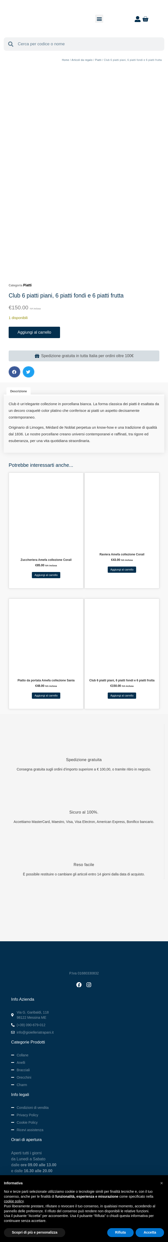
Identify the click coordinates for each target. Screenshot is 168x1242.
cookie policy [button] (13, 1201)
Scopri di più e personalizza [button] (34, 1232)
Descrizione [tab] (18, 391)
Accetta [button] (150, 1232)
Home (65, 60)
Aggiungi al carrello (34, 332)
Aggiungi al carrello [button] (46, 574)
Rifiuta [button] (120, 1232)
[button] (99, 19)
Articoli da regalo (81, 60)
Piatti (98, 60)
